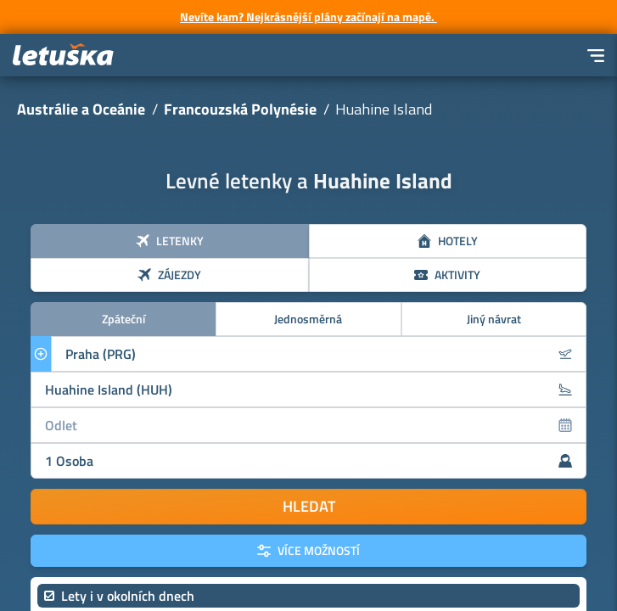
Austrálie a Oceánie (81, 109)
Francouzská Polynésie (240, 109)
